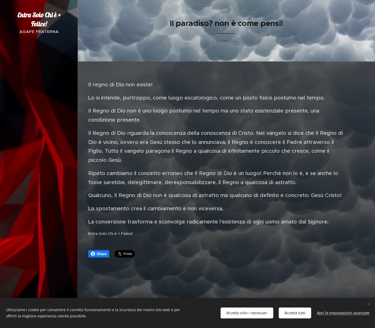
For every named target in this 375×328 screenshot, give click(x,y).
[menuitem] (39, 123)
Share (99, 254)
